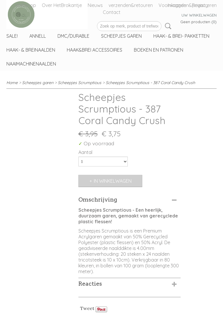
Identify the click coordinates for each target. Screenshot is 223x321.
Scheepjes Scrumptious (79, 82)
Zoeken (167, 26)
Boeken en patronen (158, 50)
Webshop (25, 5)
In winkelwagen (113, 181)
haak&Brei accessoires (94, 50)
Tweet (87, 308)
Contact (112, 12)
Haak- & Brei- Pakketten (181, 36)
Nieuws (95, 5)
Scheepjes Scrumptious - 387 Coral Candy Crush (150, 82)
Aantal (85, 152)
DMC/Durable (73, 36)
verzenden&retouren (131, 5)
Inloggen (177, 5)
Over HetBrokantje (62, 5)
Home (12, 82)
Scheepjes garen (121, 36)
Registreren (204, 5)
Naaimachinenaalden (31, 64)
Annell (37, 36)
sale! (12, 36)
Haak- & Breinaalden (30, 50)
